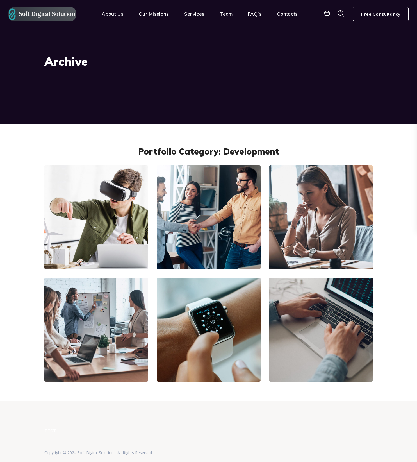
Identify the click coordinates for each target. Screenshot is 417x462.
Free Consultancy (380, 14)
